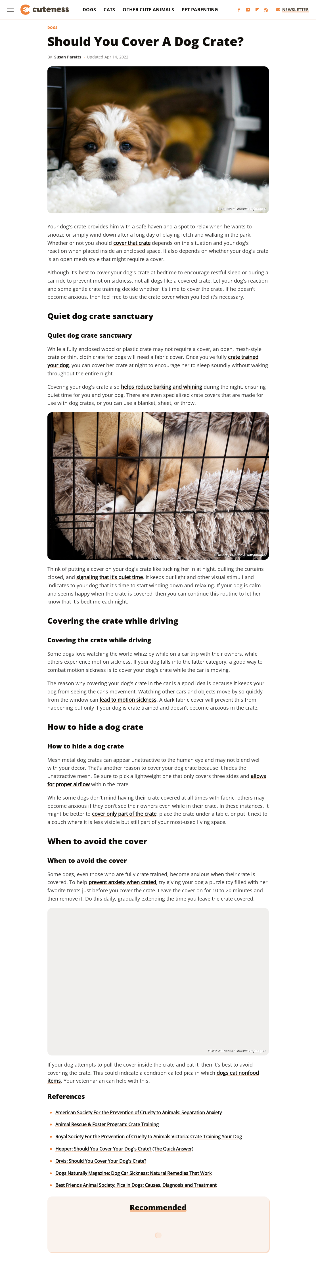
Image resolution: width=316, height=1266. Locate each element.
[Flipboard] (257, 9)
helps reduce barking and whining (161, 386)
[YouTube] (248, 9)
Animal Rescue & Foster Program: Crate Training (107, 1124)
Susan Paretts (67, 57)
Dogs (89, 10)
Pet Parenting (200, 10)
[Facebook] (239, 9)
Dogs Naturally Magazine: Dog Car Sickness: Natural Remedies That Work (133, 1173)
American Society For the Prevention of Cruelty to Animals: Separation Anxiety (138, 1112)
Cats (109, 10)
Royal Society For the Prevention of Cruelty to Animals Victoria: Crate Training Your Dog (148, 1136)
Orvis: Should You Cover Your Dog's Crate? (100, 1161)
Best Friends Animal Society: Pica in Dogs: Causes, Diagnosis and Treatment (136, 1185)
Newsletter (292, 9)
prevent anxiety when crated (122, 882)
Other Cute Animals (148, 10)
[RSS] (266, 9)
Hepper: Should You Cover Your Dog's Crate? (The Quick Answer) (124, 1149)
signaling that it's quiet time (109, 577)
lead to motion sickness (128, 699)
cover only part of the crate (124, 813)
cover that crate (131, 242)
